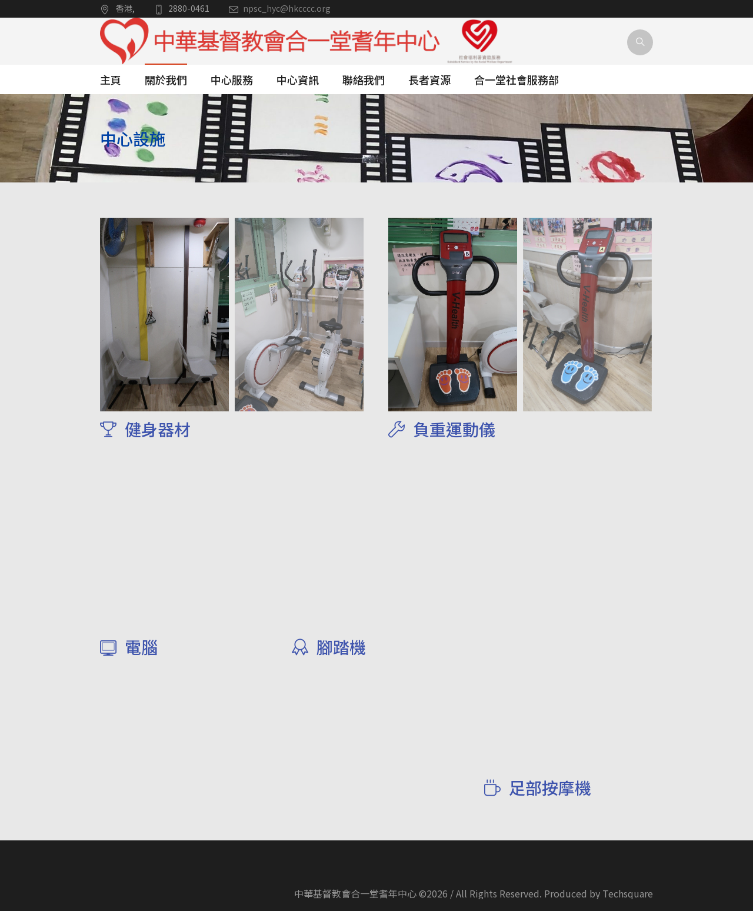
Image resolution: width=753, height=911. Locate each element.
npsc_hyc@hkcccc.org (287, 8)
